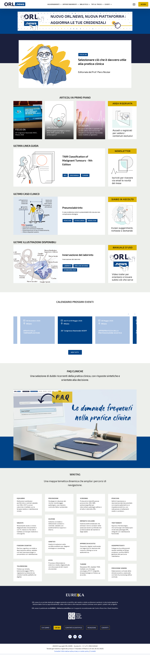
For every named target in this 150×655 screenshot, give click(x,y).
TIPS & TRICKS (96, 4)
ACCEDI (143, 4)
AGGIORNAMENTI (53, 4)
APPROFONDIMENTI (70, 4)
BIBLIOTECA (84, 4)
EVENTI (107, 4)
